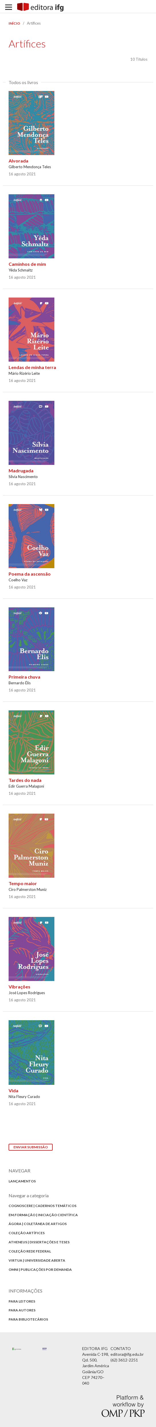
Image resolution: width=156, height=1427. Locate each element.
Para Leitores (22, 1301)
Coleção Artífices (27, 1233)
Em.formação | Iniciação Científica (43, 1215)
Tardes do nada (25, 780)
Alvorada (18, 160)
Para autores (22, 1310)
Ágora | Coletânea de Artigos (38, 1224)
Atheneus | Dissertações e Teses (39, 1242)
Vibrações (19, 986)
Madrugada (21, 470)
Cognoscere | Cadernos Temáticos (42, 1206)
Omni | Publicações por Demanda (40, 1269)
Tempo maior (23, 883)
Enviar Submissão (30, 1147)
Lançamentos (22, 1181)
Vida (13, 1090)
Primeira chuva (24, 676)
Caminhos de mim (27, 264)
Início (14, 23)
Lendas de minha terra (32, 367)
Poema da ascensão (30, 573)
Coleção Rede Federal (30, 1251)
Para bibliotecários (28, 1319)
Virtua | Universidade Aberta (37, 1260)
